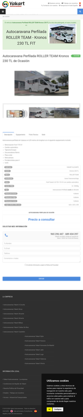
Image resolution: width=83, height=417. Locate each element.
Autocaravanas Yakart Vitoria (34, 363)
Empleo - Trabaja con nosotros (13, 393)
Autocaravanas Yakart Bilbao (13, 323)
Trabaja (70, 3)
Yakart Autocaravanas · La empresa (15, 379)
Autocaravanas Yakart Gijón (34, 336)
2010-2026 (7, 408)
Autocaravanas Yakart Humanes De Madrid (39, 345)
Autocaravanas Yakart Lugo (34, 354)
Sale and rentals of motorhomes (21, 411)
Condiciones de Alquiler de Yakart (14, 384)
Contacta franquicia (60, 5)
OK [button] (49, 409)
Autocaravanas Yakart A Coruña (14, 305)
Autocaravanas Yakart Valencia (35, 359)
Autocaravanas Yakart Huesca (34, 341)
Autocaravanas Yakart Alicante (13, 314)
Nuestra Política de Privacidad (13, 388)
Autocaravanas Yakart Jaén (34, 350)
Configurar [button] (58, 409)
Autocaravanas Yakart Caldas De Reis (16, 327)
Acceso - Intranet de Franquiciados (15, 397)
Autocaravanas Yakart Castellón (14, 332)
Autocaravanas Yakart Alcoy (12, 309)
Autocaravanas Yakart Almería (13, 318)
